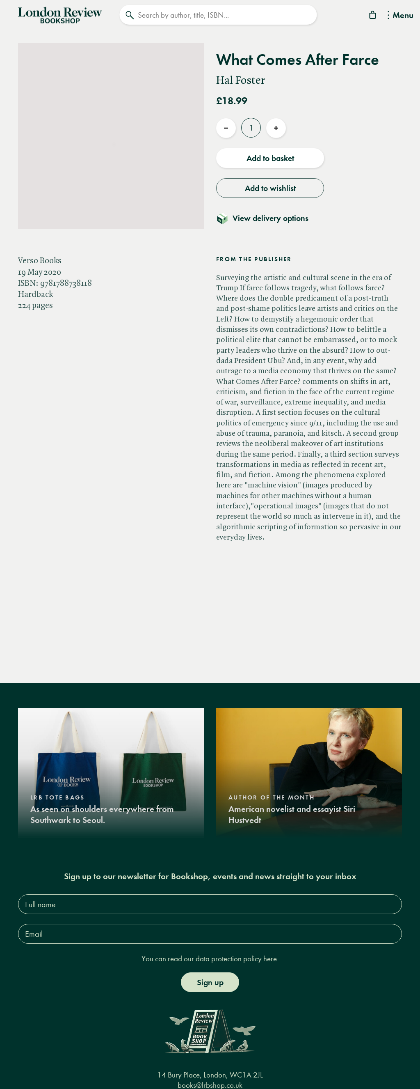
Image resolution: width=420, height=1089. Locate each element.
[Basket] (373, 16)
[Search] (218, 15)
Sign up (210, 981)
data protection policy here (236, 958)
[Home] (60, 14)
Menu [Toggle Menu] (400, 15)
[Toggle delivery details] (267, 217)
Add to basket (270, 157)
